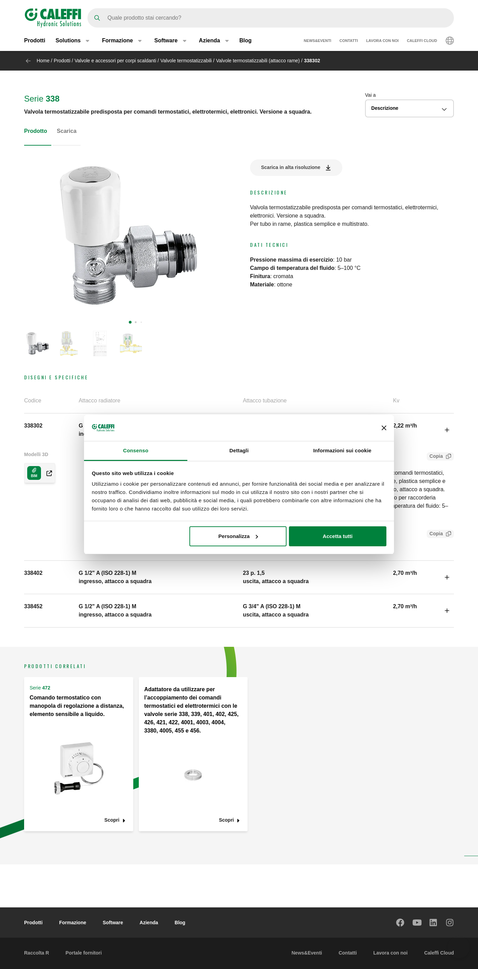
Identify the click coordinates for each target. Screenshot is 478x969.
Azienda (148, 922)
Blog (245, 40)
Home (43, 60)
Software (113, 922)
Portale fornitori (83, 953)
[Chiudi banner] (384, 427)
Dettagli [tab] (239, 450)
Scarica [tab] (66, 131)
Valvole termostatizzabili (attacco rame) (258, 60)
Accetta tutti (338, 536)
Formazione (72, 922)
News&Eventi (317, 41)
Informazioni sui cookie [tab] (342, 450)
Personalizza (238, 536)
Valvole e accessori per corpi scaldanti (115, 60)
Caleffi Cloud (422, 41)
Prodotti (34, 40)
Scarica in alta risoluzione (290, 167)
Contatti (349, 41)
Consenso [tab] (135, 450)
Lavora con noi (382, 41)
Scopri (112, 820)
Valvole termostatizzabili (186, 60)
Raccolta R (36, 953)
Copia (435, 457)
